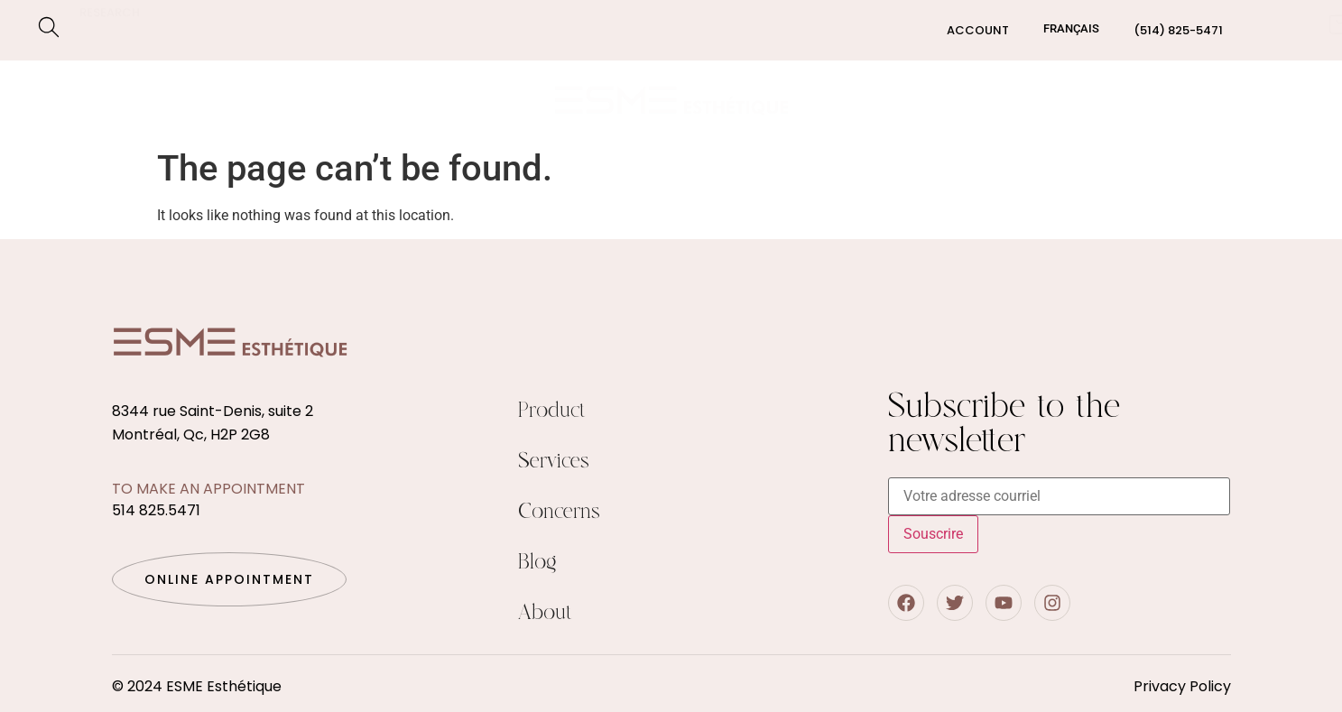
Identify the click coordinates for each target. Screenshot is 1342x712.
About (545, 613)
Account (978, 30)
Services (92, 101)
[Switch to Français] (1071, 28)
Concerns (211, 101)
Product (552, 411)
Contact (1257, 99)
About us (1092, 99)
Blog (1174, 99)
